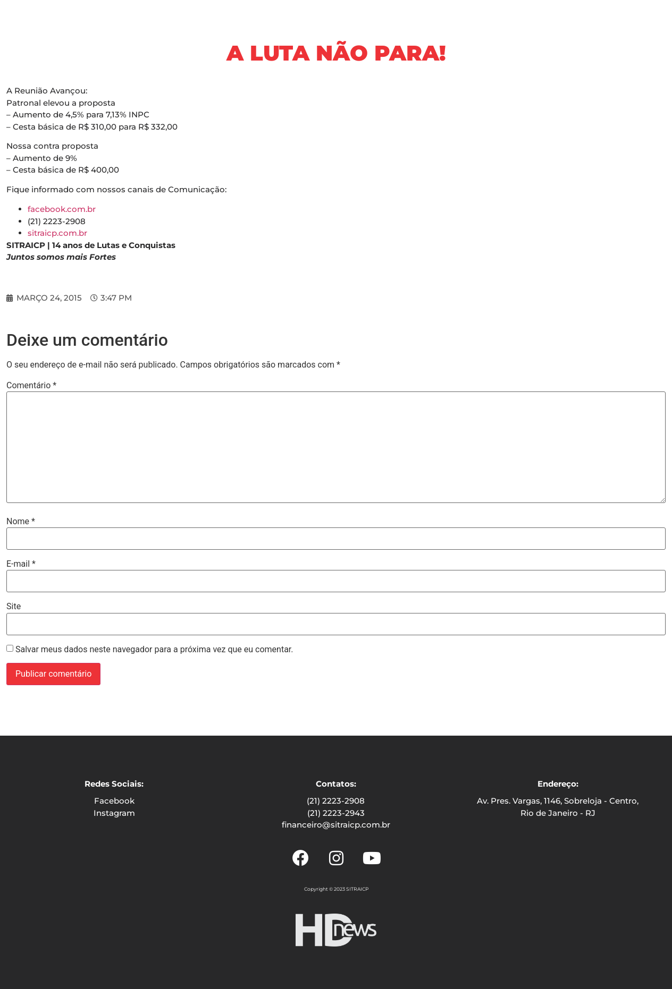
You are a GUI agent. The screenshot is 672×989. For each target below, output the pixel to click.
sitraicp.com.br (57, 233)
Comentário (31, 385)
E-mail (21, 564)
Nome (20, 521)
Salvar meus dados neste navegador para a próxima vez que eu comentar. (154, 649)
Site (13, 606)
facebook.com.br (62, 209)
